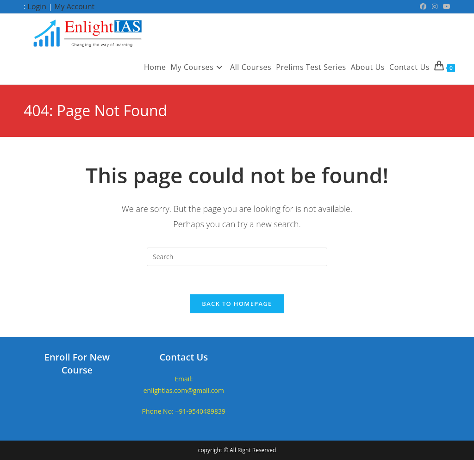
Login (37, 6)
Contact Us (183, 357)
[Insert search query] (237, 257)
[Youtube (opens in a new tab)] (445, 6)
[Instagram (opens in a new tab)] (434, 6)
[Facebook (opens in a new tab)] (423, 6)
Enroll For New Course (77, 363)
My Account (74, 6)
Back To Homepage (237, 303)
